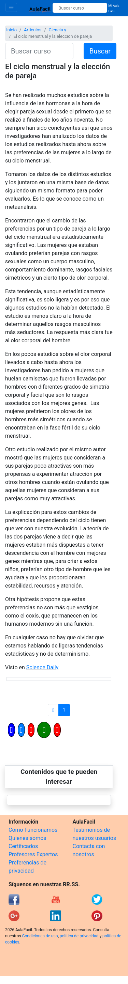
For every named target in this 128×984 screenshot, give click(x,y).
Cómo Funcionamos (33, 830)
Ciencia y (57, 29)
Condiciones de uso (40, 936)
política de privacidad (79, 936)
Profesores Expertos (33, 854)
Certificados (23, 846)
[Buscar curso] (80, 8)
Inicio (11, 29)
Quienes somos (27, 838)
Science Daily (42, 667)
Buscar (100, 51)
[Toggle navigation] (11, 7)
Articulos (32, 29)
